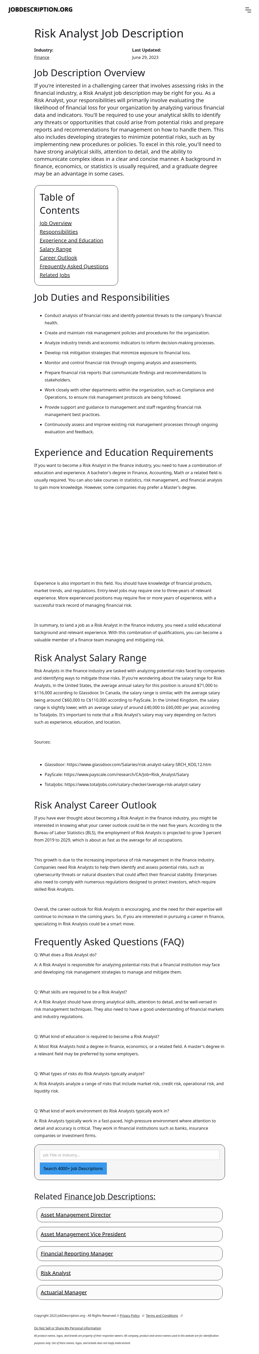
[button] (248, 10)
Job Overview (56, 223)
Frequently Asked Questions (74, 266)
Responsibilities (59, 231)
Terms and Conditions (162, 1315)
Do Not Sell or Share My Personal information (67, 1328)
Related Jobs (55, 275)
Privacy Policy (130, 1315)
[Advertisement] (129, 530)
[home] (40, 10)
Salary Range (56, 249)
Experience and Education (71, 240)
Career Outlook (58, 257)
